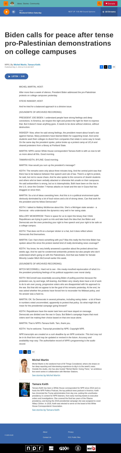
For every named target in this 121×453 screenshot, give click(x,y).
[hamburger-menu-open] (6, 3)
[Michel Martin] (24, 365)
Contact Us (47, 437)
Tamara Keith (34, 65)
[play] (6, 11)
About (45, 432)
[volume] (14, 11)
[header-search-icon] (99, 3)
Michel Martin (20, 65)
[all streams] (109, 12)
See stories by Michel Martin (46, 375)
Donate (111, 3)
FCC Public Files (74, 437)
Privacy (70, 432)
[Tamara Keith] (24, 390)
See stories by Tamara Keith (46, 409)
